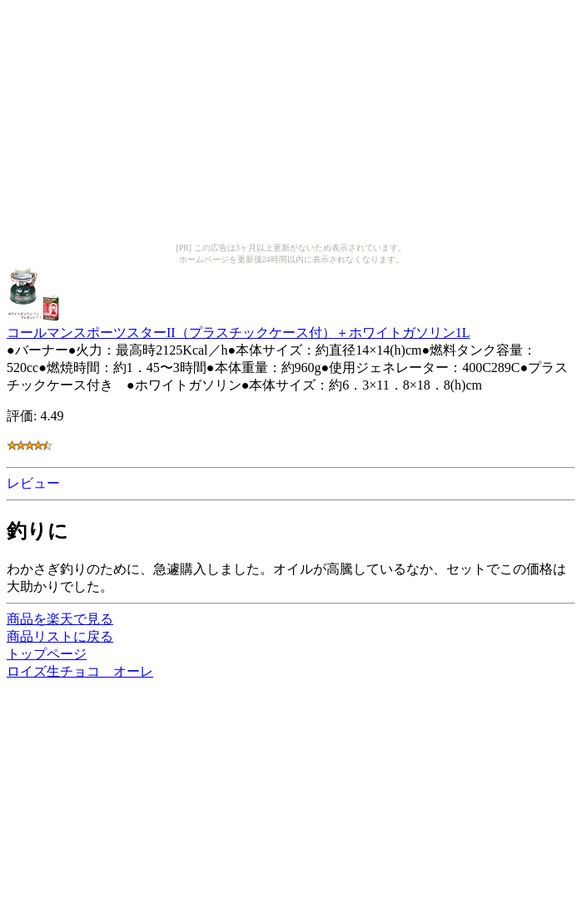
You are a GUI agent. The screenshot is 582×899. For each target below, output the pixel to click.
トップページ (47, 654)
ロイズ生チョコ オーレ (80, 671)
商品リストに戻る (60, 636)
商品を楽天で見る (60, 619)
